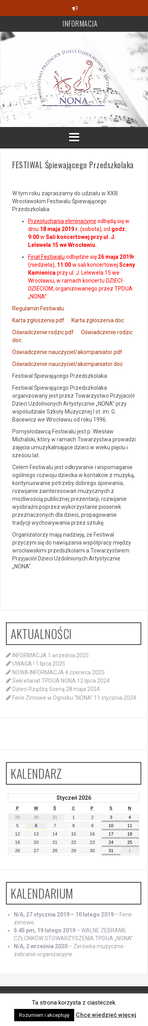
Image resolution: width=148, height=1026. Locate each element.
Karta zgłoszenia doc (97, 320)
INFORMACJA (79, 23)
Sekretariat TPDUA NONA (44, 681)
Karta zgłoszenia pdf (38, 320)
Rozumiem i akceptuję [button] (44, 1015)
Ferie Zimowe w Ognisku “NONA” (52, 698)
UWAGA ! (23, 663)
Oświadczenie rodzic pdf (43, 332)
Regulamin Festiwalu (38, 308)
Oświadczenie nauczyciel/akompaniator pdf (67, 352)
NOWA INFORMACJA (38, 672)
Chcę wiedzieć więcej (106, 1014)
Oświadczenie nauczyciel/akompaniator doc (67, 364)
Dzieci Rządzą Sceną (38, 689)
